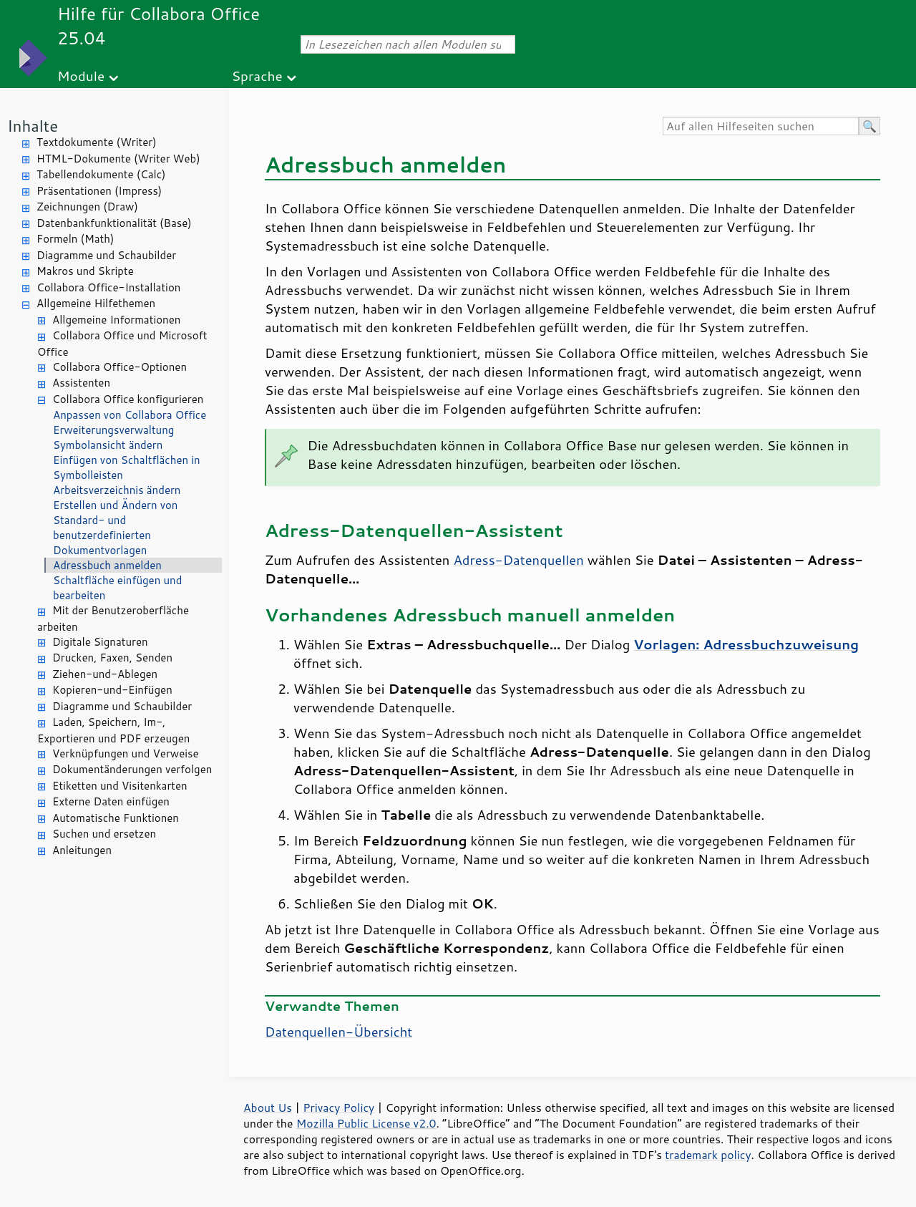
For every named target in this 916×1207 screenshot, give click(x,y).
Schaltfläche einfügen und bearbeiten (117, 588)
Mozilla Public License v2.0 (366, 1123)
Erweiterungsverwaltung (113, 429)
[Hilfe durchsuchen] (869, 126)
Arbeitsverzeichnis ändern (116, 490)
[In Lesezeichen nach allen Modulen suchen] (408, 44)
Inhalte (32, 126)
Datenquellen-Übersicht (338, 1031)
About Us (267, 1107)
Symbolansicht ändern (107, 444)
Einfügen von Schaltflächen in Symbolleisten (126, 467)
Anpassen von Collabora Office (129, 414)
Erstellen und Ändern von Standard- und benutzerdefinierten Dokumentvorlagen (115, 528)
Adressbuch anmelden (107, 565)
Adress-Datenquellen (518, 560)
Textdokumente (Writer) (96, 142)
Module (80, 75)
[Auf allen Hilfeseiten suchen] (761, 126)
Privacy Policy (338, 1107)
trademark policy (708, 1155)
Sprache (256, 75)
